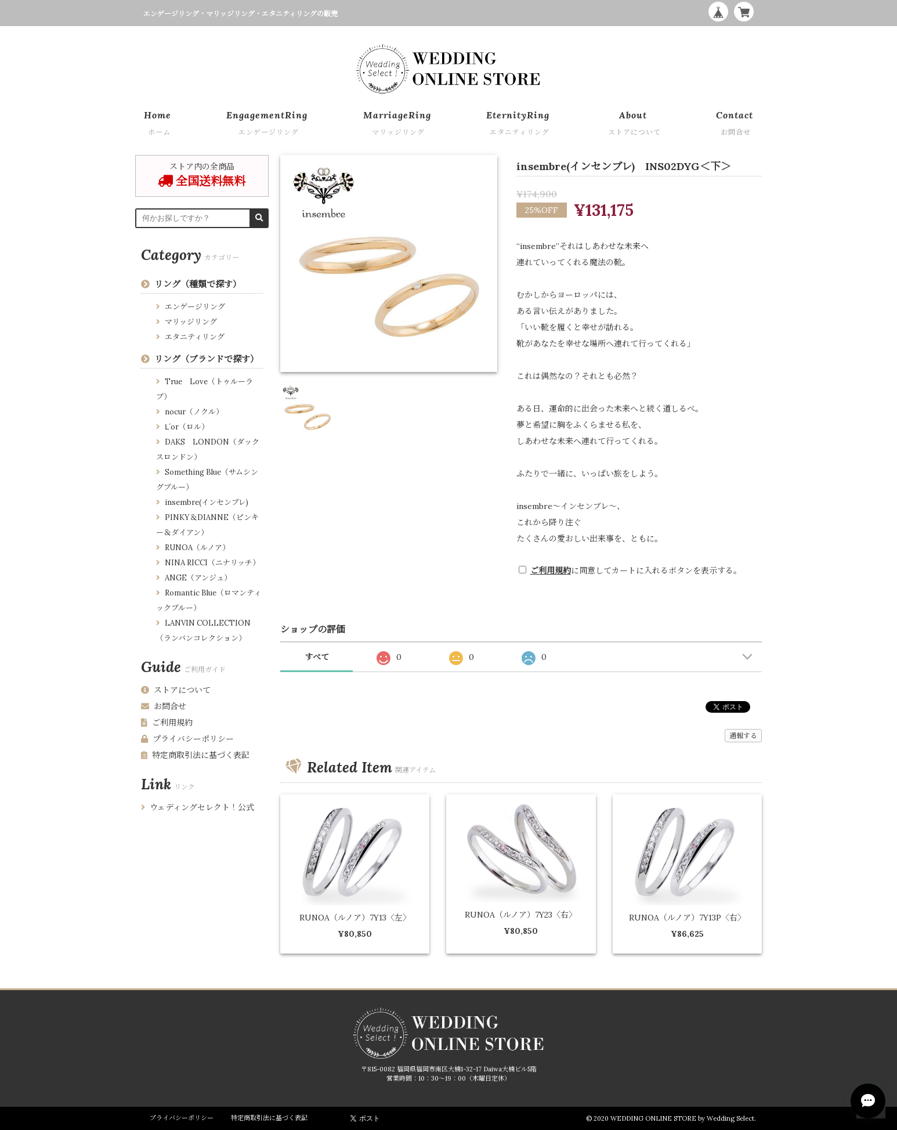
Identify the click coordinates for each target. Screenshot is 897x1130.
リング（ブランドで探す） (206, 358)
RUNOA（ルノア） (197, 548)
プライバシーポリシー (187, 739)
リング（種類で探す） (197, 284)
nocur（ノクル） (194, 412)
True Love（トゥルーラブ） (204, 389)
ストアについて (176, 690)
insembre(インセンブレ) (206, 502)
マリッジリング (191, 322)
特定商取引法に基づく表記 (195, 755)
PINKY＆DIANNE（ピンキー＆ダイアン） (207, 524)
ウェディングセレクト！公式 (197, 807)
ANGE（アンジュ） (198, 578)
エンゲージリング (195, 307)
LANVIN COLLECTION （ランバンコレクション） (203, 630)
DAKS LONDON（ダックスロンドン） (207, 449)
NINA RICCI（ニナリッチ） (212, 563)
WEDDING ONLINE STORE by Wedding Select (682, 1118)
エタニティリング (195, 337)
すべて (317, 657)
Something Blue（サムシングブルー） (207, 479)
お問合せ (163, 706)
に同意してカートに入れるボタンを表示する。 (636, 570)
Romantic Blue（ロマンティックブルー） (208, 600)
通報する (743, 735)
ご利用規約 (550, 570)
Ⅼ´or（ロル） (187, 427)
